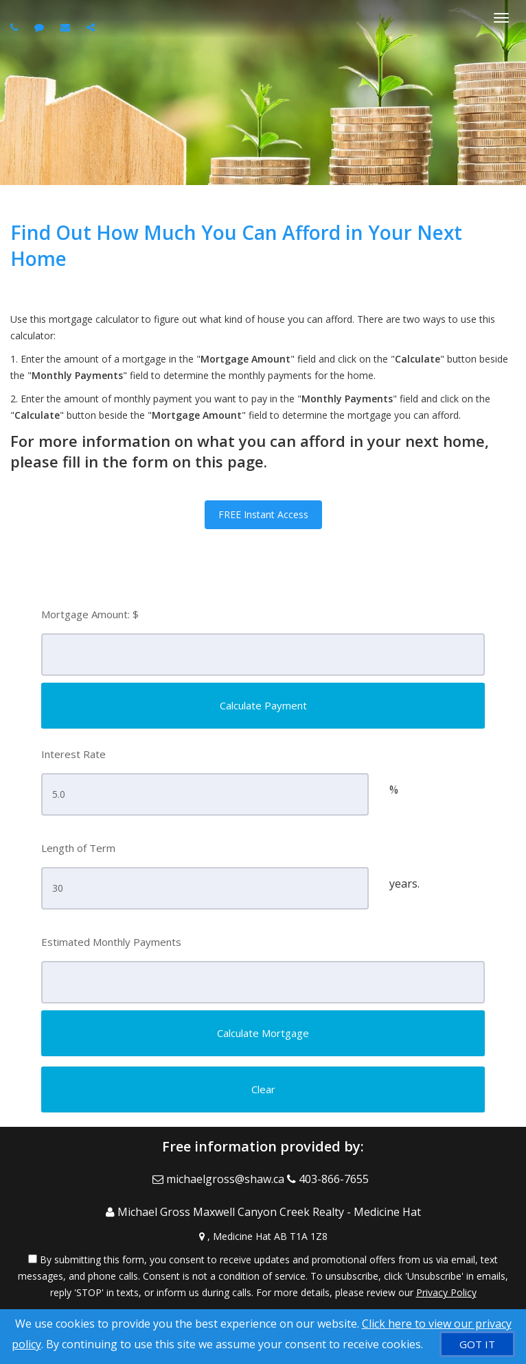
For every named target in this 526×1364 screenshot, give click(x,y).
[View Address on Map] (263, 1236)
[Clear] (263, 1089)
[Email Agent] (219, 1178)
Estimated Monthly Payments (111, 942)
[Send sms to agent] (40, 27)
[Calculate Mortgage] (263, 1033)
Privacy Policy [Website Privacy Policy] (446, 1292)
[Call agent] (15, 27)
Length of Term (78, 848)
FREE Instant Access (263, 514)
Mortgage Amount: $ (90, 614)
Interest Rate (73, 754)
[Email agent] (66, 27)
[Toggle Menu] (501, 18)
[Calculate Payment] (263, 706)
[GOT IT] (477, 1344)
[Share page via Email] (92, 27)
